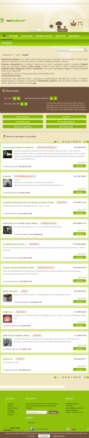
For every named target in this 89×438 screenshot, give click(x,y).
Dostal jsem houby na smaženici (18, 147)
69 (77, 141)
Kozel (24, 291)
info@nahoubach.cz (72, 404)
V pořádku (44, 436)
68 (74, 141)
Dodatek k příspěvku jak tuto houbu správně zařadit (28, 202)
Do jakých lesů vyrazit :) (14, 244)
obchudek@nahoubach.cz (75, 408)
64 (63, 141)
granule (37, 335)
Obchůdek (74, 36)
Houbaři (13, 36)
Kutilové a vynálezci (22, 126)
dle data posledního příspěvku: (37, 98)
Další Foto (8, 312)
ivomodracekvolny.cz (47, 147)
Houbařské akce (23, 121)
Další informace (59, 436)
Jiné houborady (66, 126)
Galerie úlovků (44, 36)
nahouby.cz (32, 423)
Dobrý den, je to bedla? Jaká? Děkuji (20, 223)
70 (79, 141)
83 (85, 141)
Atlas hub (26, 36)
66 (68, 141)
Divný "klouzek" (10, 291)
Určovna (66, 117)
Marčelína (62, 202)
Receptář (60, 36)
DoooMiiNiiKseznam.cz (25, 176)
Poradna (6, 43)
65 (66, 141)
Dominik (7, 176)
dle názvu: (8, 98)
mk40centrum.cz (49, 223)
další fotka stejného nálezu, (16, 335)
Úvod (17, 55)
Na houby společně (66, 121)
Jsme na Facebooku (42, 429)
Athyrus (20, 359)
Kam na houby (23, 117)
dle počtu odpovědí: (12, 103)
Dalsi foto (8, 359)
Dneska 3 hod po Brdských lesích (18, 267)
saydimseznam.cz (45, 267)
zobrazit (79, 166)
